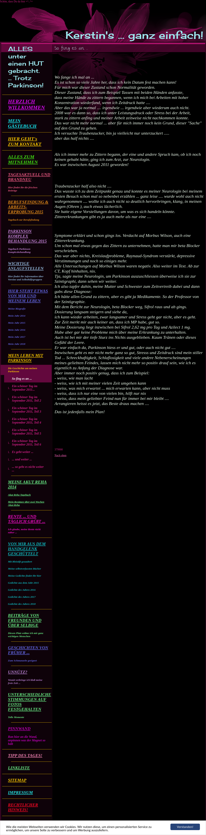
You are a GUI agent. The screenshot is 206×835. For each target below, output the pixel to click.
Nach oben (60, 455)
